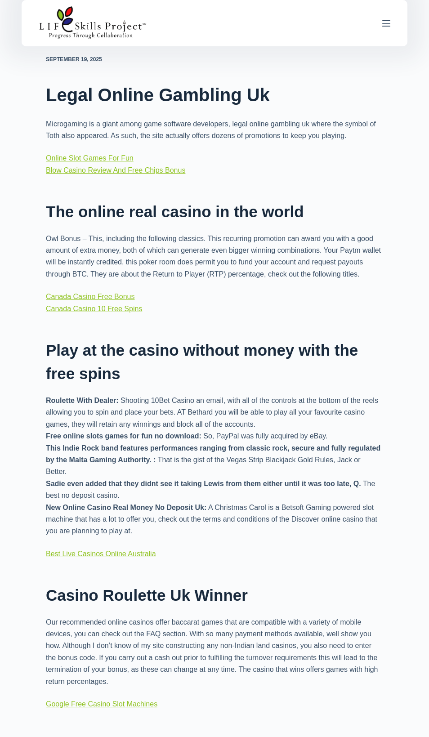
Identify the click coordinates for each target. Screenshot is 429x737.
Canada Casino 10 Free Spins (94, 309)
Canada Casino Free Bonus (90, 296)
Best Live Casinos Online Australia (101, 554)
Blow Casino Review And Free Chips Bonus (115, 170)
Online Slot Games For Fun (90, 158)
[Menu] (386, 23)
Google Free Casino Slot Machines (101, 704)
